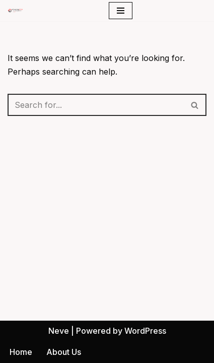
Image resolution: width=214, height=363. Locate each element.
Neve (58, 331)
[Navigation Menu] (120, 10)
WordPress (145, 331)
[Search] (96, 105)
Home (21, 352)
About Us (63, 352)
